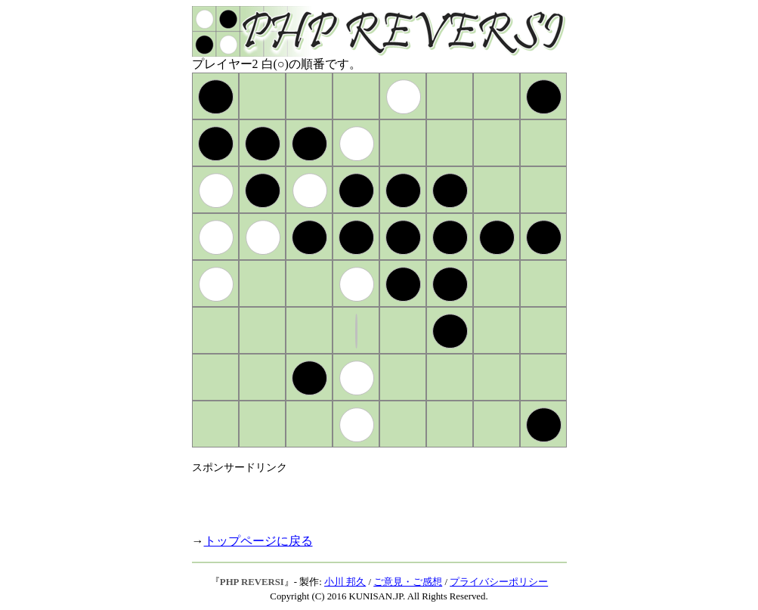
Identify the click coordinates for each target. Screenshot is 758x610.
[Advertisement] (369, 497)
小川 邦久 (345, 582)
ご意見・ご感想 (407, 582)
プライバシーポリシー (499, 582)
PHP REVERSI (252, 582)
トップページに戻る (258, 540)
